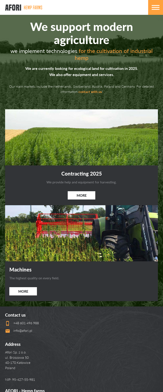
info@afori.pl (22, 330)
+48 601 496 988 (26, 323)
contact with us (90, 92)
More (82, 195)
